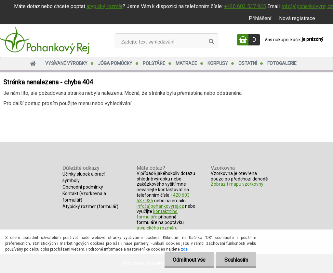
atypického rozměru (157, 227)
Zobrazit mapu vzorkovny (237, 184)
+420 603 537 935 (245, 6)
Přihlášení (260, 18)
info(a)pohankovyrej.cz (307, 6)
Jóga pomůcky (115, 63)
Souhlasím (236, 260)
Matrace (186, 63)
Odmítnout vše (189, 260)
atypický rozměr (105, 6)
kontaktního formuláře (157, 214)
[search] (211, 41)
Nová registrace (297, 18)
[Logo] (44, 40)
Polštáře (154, 63)
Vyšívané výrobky (66, 63)
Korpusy (217, 63)
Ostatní (247, 63)
